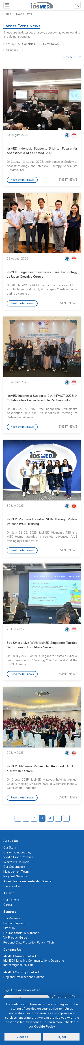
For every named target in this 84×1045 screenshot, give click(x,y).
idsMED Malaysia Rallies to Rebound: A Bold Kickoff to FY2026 (42, 768)
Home (7, 14)
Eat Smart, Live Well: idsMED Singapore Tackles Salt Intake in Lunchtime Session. (42, 645)
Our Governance (14, 867)
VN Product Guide (15, 938)
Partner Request (14, 923)
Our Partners (11, 918)
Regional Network (15, 876)
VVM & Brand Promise (18, 857)
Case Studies (12, 886)
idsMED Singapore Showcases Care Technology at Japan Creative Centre (42, 274)
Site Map (9, 928)
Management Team (16, 872)
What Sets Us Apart (16, 862)
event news (52, 44)
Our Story (9, 848)
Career (7, 905)
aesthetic (13, 50)
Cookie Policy (44, 1026)
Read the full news (22, 180)
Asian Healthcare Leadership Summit (27, 881)
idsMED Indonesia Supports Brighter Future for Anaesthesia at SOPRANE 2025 (42, 150)
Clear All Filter (72, 57)
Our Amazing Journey (17, 853)
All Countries (27, 44)
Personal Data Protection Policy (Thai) (28, 943)
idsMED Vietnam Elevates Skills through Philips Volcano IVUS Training (42, 521)
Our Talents (11, 900)
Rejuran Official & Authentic (21, 933)
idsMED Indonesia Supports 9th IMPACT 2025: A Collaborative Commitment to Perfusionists (42, 398)
